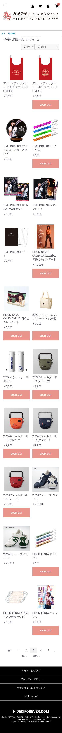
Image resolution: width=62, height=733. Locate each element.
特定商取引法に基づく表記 (31, 687)
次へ (24, 656)
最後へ (36, 656)
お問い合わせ (31, 696)
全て (4, 33)
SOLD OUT (45, 104)
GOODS (11, 33)
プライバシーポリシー (31, 679)
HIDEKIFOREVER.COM (31, 711)
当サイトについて (31, 670)
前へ (10, 650)
